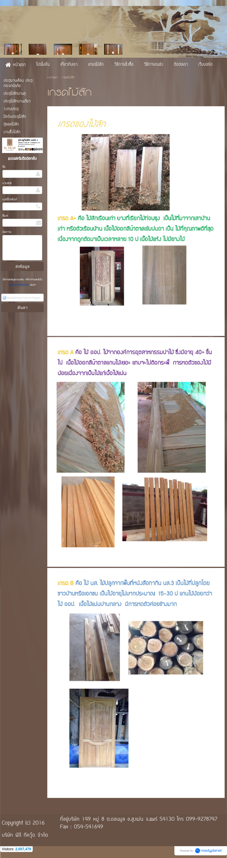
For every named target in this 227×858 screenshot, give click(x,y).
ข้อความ (7, 232)
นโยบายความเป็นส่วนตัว (19, 285)
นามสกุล (7, 183)
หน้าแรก (52, 77)
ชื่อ (3, 167)
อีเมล (5, 216)
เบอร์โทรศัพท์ (9, 199)
